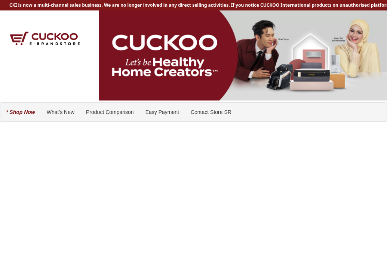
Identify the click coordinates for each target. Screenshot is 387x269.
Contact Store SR (211, 112)
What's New (60, 112)
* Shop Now (20, 112)
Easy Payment (162, 112)
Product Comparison (110, 112)
